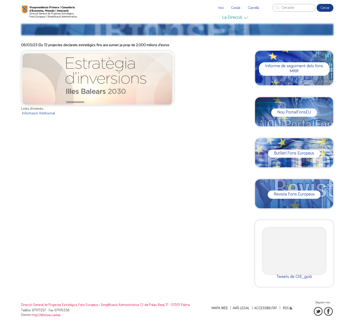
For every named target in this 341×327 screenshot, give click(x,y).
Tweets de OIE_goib (294, 276)
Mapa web (220, 308)
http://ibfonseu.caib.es (46, 315)
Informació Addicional (38, 113)
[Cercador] (294, 8)
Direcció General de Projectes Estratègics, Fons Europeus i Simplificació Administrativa (80, 305)
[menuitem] (235, 17)
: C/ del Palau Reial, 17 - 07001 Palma (164, 305)
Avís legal (241, 308)
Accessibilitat (265, 308)
